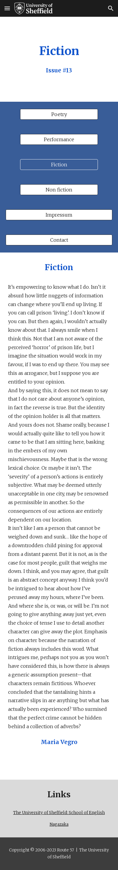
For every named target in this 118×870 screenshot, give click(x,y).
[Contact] (59, 240)
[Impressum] (59, 215)
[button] (7, 8)
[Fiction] (59, 164)
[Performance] (59, 139)
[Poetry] (59, 114)
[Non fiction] (59, 189)
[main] (59, 59)
